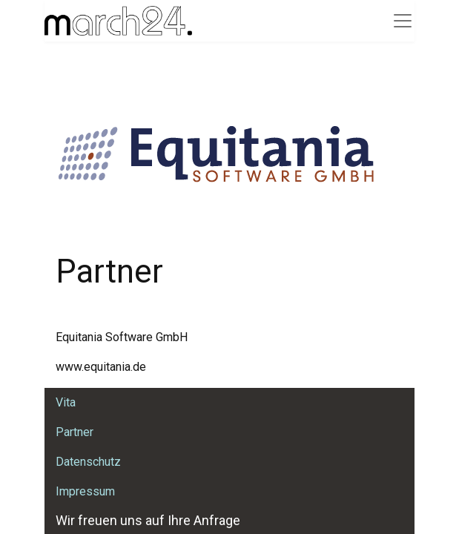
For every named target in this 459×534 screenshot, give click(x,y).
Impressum (85, 491)
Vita (66, 402)
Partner (74, 432)
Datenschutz (88, 462)
